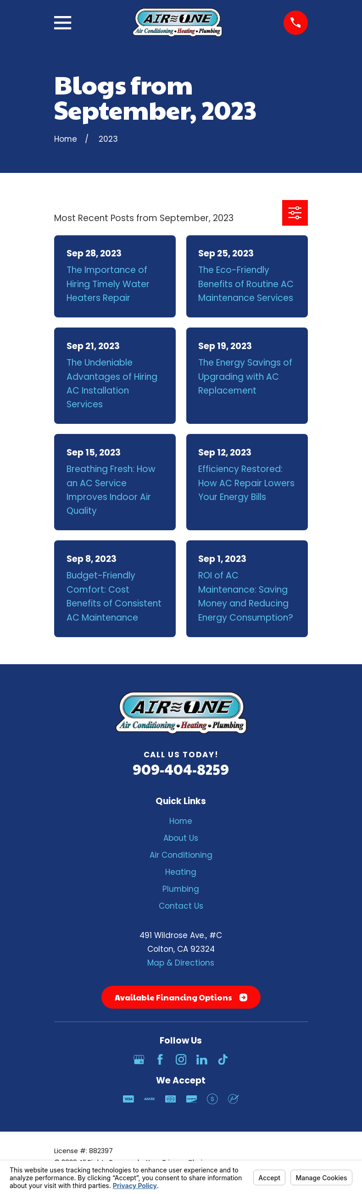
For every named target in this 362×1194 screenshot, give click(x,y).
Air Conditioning (181, 855)
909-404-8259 (181, 769)
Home (180, 821)
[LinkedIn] (201, 1059)
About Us (180, 838)
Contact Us (181, 905)
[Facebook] (160, 1059)
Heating (180, 871)
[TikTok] (222, 1059)
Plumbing (180, 888)
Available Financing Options (181, 997)
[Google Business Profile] (139, 1059)
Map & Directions (180, 962)
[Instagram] (181, 1059)
